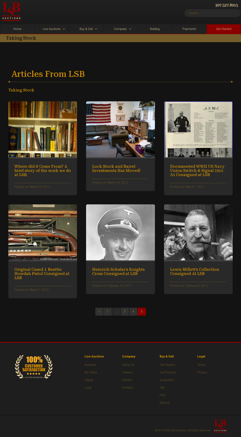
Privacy (202, 372)
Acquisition (167, 380)
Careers (127, 372)
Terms (201, 365)
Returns (165, 403)
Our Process (168, 372)
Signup (89, 380)
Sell (162, 387)
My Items (91, 372)
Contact (127, 387)
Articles (127, 380)
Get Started (167, 365)
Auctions (90, 365)
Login (88, 387)
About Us (128, 365)
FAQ (162, 395)
